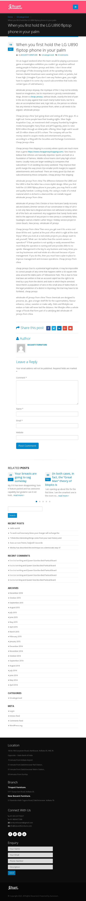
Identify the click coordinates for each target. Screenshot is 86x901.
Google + (65, 328)
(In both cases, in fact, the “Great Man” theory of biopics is (59, 479)
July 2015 (13, 612)
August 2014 (15, 665)
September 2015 (16, 602)
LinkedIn (59, 328)
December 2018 (16, 593)
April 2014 (14, 685)
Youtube (24, 834)
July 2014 (13, 670)
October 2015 (15, 598)
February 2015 (16, 636)
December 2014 (16, 646)
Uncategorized (48, 55)
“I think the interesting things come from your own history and (35, 538)
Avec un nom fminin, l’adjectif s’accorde (26, 543)
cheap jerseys (36, 96)
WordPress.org (16, 725)
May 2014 (14, 680)
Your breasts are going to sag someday (26, 477)
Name (19, 408)
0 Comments (63, 55)
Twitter (54, 328)
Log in (12, 711)
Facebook (48, 328)
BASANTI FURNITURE (29, 55)
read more (19, 495)
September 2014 (16, 660)
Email (70, 328)
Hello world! (15, 528)
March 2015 (14, 631)
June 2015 (14, 617)
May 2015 (14, 622)
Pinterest (20, 834)
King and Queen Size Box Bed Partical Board (37, 560)
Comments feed (16, 720)
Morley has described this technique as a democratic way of (35, 547)
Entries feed (15, 716)
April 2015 (14, 627)
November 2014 (16, 651)
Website (19, 432)
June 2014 (14, 675)
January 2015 (15, 641)
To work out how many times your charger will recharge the (34, 533)
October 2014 (15, 656)
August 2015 (15, 607)
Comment (21, 377)
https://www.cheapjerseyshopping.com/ (45, 151)
